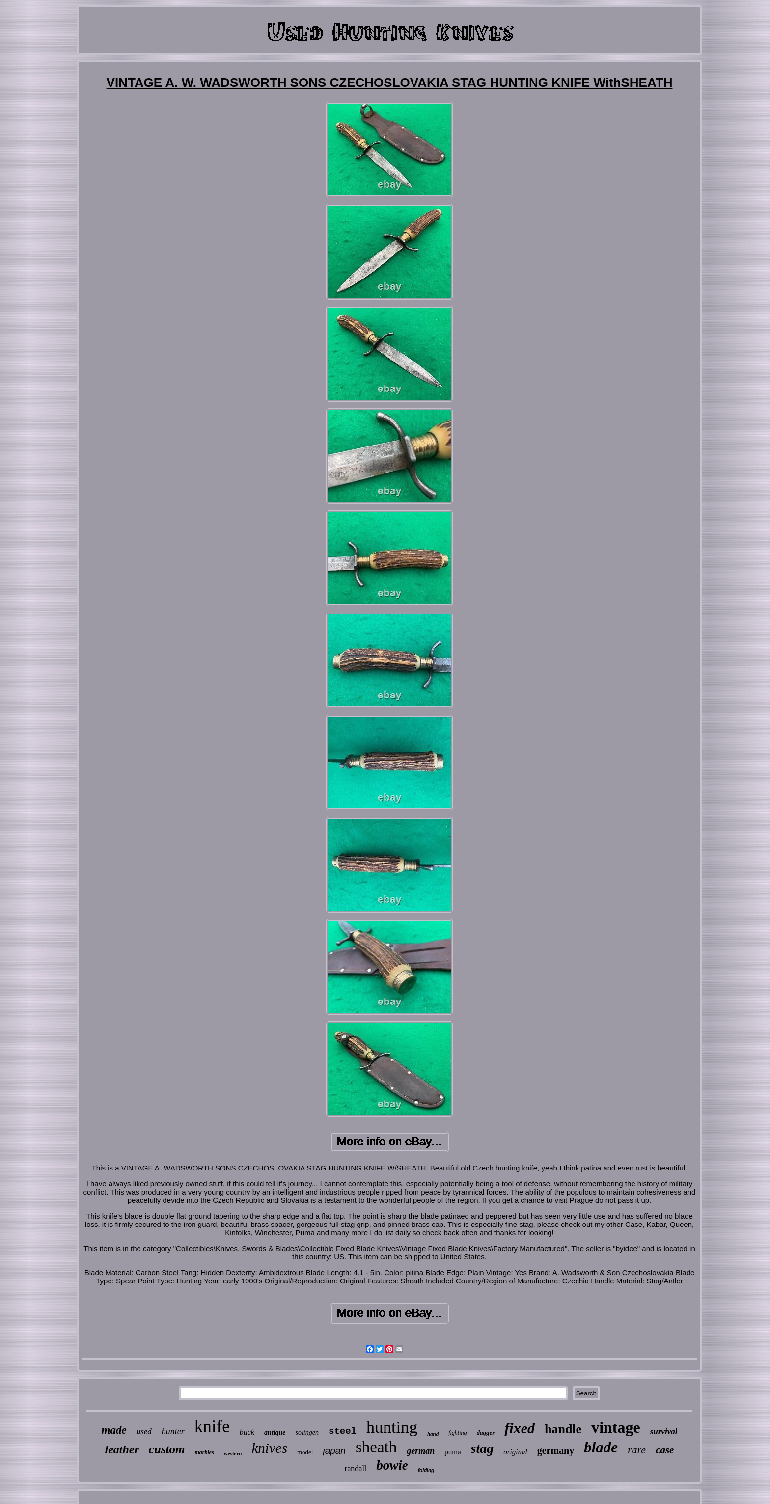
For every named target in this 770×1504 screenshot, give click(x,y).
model (305, 1452)
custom (167, 1449)
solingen (307, 1432)
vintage (615, 1427)
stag (482, 1448)
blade (601, 1447)
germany (556, 1450)
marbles (204, 1452)
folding (426, 1470)
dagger (486, 1432)
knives (269, 1448)
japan (334, 1451)
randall (355, 1468)
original (515, 1452)
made (114, 1430)
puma (452, 1452)
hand (433, 1434)
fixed (519, 1428)
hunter (173, 1431)
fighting (457, 1432)
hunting (391, 1427)
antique (275, 1432)
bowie (392, 1465)
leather (122, 1449)
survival (664, 1431)
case (665, 1450)
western (233, 1453)
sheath (376, 1447)
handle (563, 1429)
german (421, 1451)
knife (212, 1426)
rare (637, 1450)
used (144, 1431)
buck (247, 1432)
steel (343, 1431)
